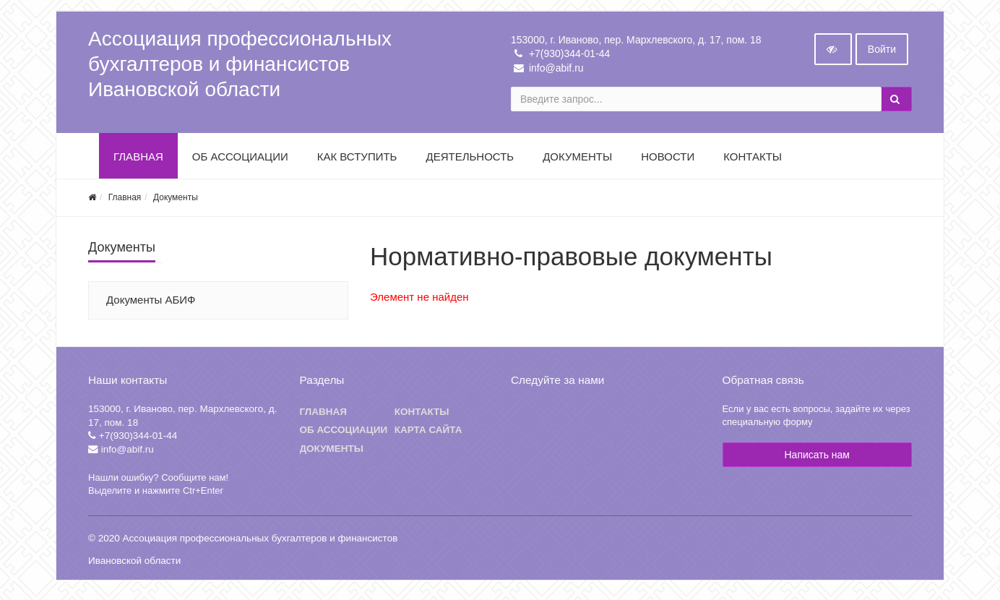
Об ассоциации (344, 434)
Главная (138, 161)
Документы (577, 161)
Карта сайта (428, 434)
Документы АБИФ (151, 304)
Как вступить (357, 161)
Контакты (752, 161)
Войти (882, 53)
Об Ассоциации (240, 161)
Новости (667, 161)
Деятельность (470, 161)
